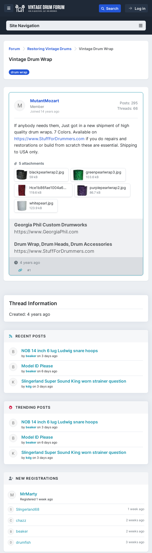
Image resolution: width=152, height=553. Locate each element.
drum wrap (19, 72)
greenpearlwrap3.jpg (103, 172)
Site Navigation (76, 25)
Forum (14, 48)
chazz (21, 520)
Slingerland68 (27, 509)
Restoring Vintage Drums (49, 48)
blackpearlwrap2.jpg (46, 172)
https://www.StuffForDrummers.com (49, 138)
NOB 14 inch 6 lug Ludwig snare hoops (59, 350)
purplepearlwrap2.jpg (108, 187)
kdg (29, 386)
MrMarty (28, 493)
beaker (31, 356)
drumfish (23, 542)
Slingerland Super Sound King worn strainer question (73, 381)
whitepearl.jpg (41, 203)
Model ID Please (37, 365)
